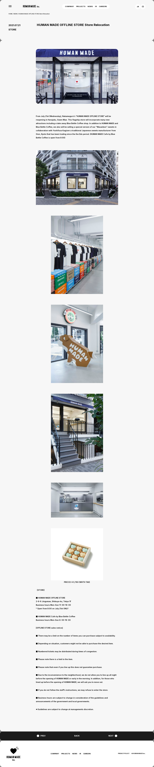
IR (96, 6)
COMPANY (69, 6)
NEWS (90, 6)
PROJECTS (80, 6)
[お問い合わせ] (142, 6)
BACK (77, 736)
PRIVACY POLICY (123, 753)
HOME (11, 14)
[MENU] (10, 6)
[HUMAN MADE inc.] (31, 6)
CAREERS (103, 6)
